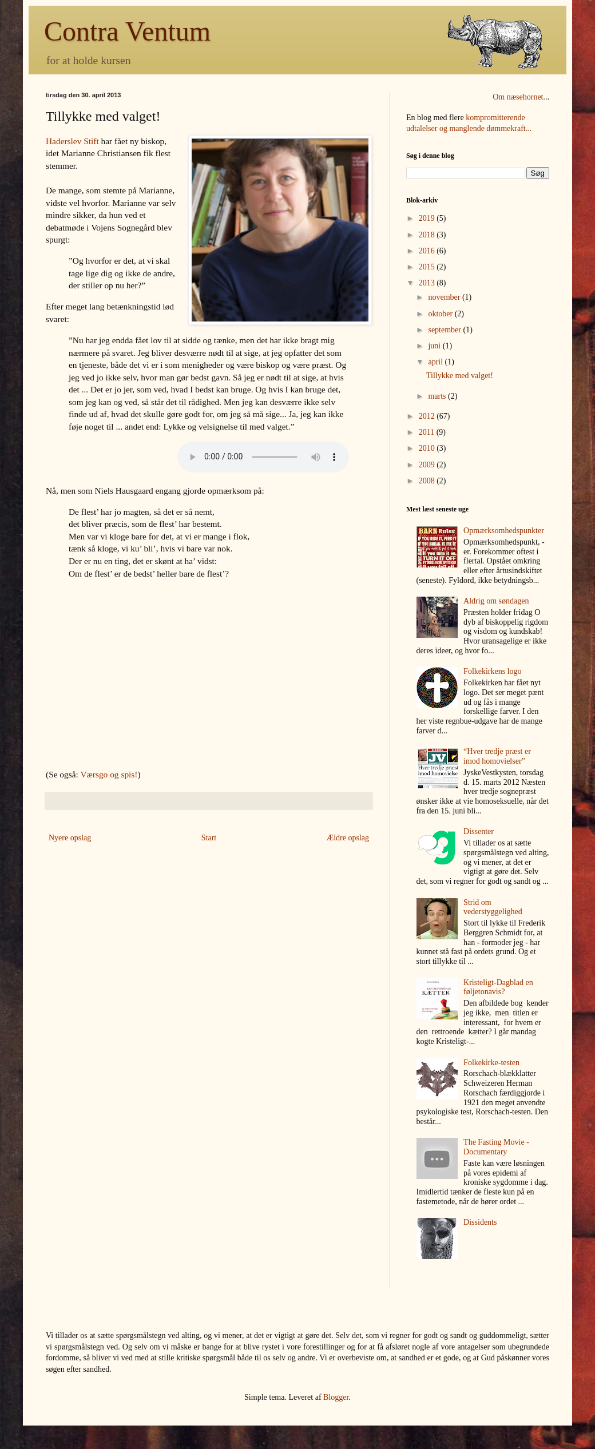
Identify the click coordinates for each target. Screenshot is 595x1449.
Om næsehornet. (519, 97)
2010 (428, 448)
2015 (428, 267)
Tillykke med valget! (459, 375)
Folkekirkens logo (492, 671)
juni (435, 346)
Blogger (335, 1397)
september (445, 329)
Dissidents (480, 1222)
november (445, 297)
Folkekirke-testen (491, 1062)
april (436, 362)
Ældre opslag (348, 837)
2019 (428, 218)
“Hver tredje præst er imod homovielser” (497, 756)
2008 (428, 481)
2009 (428, 464)
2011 (428, 432)
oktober (441, 313)
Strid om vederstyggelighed (492, 907)
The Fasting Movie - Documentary (496, 1147)
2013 (428, 283)
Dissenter (478, 831)
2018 (428, 235)
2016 (428, 251)
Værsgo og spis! (108, 774)
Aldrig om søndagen (496, 601)
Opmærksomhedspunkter (503, 530)
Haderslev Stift (72, 141)
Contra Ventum (127, 31)
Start (208, 837)
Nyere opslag (70, 837)
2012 (428, 416)
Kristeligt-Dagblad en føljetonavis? (498, 987)
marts (438, 396)
